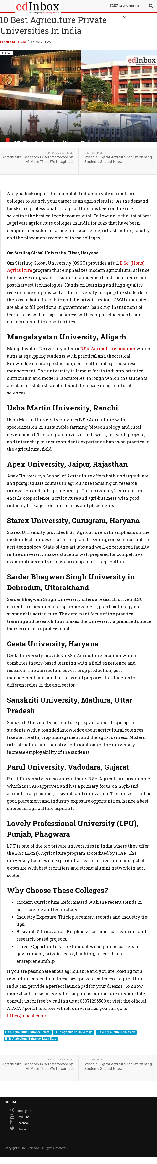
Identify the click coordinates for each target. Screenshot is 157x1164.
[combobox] (151, 6)
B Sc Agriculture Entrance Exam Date (30, 1039)
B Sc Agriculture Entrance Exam (27, 1032)
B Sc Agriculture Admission (116, 1032)
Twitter (22, 1129)
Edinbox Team (13, 42)
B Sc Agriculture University (74, 1032)
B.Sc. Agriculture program (107, 348)
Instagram (24, 1111)
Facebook (23, 1123)
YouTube (23, 1117)
